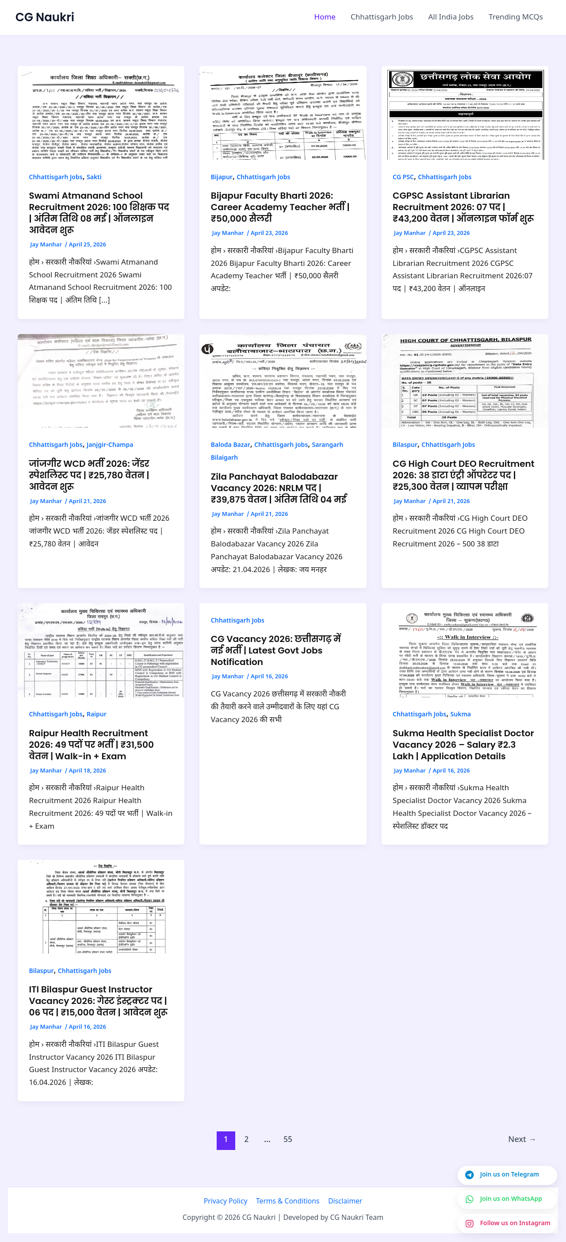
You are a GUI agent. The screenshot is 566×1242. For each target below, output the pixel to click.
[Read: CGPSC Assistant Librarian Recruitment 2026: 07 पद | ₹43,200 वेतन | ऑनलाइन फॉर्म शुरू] (465, 113)
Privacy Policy (227, 1201)
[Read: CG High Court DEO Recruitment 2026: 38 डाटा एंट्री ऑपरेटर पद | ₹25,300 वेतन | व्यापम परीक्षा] (465, 381)
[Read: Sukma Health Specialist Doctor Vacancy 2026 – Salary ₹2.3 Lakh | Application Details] (465, 650)
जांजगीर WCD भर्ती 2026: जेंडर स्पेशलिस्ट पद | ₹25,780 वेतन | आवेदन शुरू (89, 475)
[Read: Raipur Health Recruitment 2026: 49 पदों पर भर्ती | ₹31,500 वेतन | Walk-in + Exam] (101, 650)
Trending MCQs (516, 18)
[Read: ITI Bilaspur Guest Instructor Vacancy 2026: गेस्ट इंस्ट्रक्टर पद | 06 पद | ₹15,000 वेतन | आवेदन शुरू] (101, 907)
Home (325, 18)
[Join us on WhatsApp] (507, 1198)
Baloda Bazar (230, 445)
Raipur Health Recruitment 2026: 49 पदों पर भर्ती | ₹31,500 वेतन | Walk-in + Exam (91, 744)
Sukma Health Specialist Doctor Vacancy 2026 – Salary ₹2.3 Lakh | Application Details (463, 744)
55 (287, 1140)
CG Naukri (44, 17)
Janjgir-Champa (110, 445)
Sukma (460, 715)
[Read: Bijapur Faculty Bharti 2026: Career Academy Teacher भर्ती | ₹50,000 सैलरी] (282, 113)
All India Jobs (451, 18)
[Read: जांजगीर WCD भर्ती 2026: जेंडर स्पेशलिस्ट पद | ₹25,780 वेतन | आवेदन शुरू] (101, 381)
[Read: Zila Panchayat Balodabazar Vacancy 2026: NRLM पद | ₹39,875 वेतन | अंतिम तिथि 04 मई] (282, 381)
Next (522, 1140)
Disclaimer (343, 1201)
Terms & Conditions (287, 1201)
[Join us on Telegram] (507, 1174)
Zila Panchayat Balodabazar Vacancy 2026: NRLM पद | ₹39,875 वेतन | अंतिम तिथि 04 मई (279, 488)
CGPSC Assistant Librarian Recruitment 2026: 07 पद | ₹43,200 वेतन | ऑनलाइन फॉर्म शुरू (463, 207)
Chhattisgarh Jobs (382, 18)
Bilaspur (405, 445)
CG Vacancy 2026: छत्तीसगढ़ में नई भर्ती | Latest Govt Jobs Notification (276, 650)
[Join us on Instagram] (507, 1223)
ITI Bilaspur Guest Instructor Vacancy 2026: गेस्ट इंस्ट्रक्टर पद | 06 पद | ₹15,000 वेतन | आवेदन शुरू (98, 1001)
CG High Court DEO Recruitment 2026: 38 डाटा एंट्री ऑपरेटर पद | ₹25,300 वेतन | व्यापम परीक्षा (463, 475)
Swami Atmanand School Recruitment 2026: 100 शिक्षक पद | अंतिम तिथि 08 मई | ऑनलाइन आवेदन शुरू (99, 212)
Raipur (97, 715)
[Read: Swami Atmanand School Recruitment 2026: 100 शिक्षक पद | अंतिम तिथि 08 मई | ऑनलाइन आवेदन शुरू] (101, 113)
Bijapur (222, 177)
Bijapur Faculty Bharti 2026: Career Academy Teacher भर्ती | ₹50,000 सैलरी (280, 207)
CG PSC (403, 177)
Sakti (94, 177)
